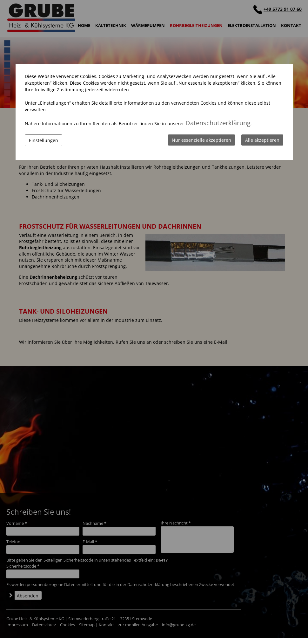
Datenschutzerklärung (218, 123)
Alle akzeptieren (262, 140)
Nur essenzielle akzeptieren (201, 140)
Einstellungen (43, 140)
